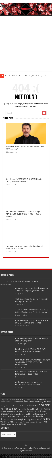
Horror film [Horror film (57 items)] (22, 409)
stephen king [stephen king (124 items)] (24, 419)
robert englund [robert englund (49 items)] (10, 416)
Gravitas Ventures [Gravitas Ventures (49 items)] (19, 406)
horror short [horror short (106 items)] (18, 411)
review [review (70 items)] (40, 414)
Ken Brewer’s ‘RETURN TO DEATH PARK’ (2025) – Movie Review (24, 180)
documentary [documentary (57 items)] (18, 402)
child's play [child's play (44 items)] (29, 399)
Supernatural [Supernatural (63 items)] (36, 420)
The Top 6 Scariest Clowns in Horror (21, 281)
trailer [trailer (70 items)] (3, 422)
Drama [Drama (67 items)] (25, 402)
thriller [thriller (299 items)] (45, 419)
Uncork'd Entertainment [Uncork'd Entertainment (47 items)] (13, 422)
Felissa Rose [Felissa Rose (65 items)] (33, 402)
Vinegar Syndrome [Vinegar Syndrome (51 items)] (36, 422)
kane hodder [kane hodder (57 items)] (26, 414)
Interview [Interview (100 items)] (5, 414)
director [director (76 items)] (9, 402)
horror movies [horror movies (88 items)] (43, 409)
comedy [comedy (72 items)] (37, 399)
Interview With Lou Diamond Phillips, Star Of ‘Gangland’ (25, 76)
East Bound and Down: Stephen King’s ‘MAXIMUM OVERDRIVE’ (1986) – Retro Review (23, 214)
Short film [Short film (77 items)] (39, 416)
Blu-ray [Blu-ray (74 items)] (22, 399)
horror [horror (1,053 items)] (44, 405)
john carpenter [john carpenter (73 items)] (15, 414)
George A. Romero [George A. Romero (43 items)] (7, 406)
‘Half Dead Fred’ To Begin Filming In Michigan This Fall (31, 300)
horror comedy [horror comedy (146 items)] (9, 408)
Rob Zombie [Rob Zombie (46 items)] (20, 416)
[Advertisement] (26, 45)
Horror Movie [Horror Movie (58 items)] (32, 409)
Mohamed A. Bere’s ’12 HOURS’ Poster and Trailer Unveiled (29, 383)
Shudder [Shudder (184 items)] (5, 419)
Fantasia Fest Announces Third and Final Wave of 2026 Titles (31, 372)
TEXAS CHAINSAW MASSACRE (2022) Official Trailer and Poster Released (31, 311)
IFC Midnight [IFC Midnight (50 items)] (29, 412)
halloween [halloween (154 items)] (32, 405)
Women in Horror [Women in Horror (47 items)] (13, 424)
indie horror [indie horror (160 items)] (41, 411)
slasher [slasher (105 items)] (14, 419)
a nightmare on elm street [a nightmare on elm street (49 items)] (10, 399)
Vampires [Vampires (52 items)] (26, 422)
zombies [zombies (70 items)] (22, 424)
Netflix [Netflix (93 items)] (35, 414)
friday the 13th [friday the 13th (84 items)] (44, 401)
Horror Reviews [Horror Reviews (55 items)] (6, 412)
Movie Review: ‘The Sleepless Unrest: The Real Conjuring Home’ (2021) (32, 289)
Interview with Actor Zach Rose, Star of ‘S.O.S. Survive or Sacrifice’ (32, 321)
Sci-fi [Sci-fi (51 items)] (27, 416)
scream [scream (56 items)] (32, 416)
